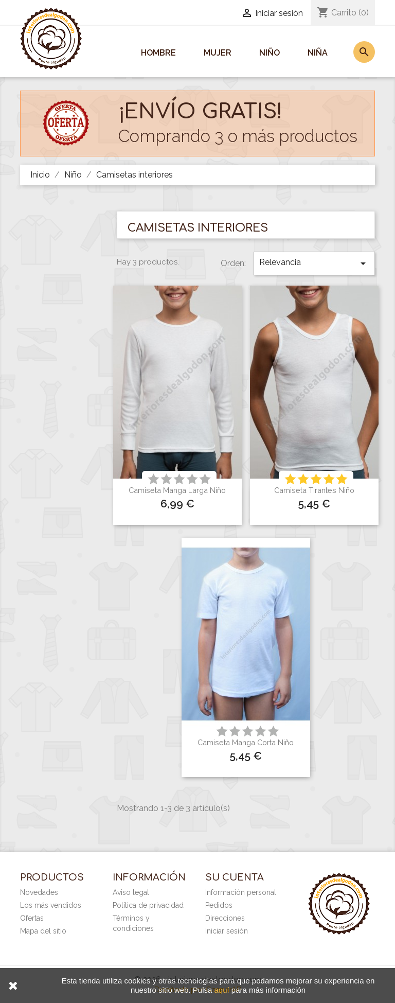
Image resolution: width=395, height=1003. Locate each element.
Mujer (217, 53)
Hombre (158, 53)
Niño (269, 53)
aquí (221, 990)
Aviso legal (131, 892)
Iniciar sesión (226, 931)
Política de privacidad (148, 905)
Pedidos (218, 905)
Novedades (39, 892)
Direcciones (225, 918)
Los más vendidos (50, 905)
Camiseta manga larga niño (177, 490)
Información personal (240, 892)
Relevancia (314, 263)
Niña (318, 53)
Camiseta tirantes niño (314, 490)
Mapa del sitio (43, 931)
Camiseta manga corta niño (246, 742)
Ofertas (32, 918)
